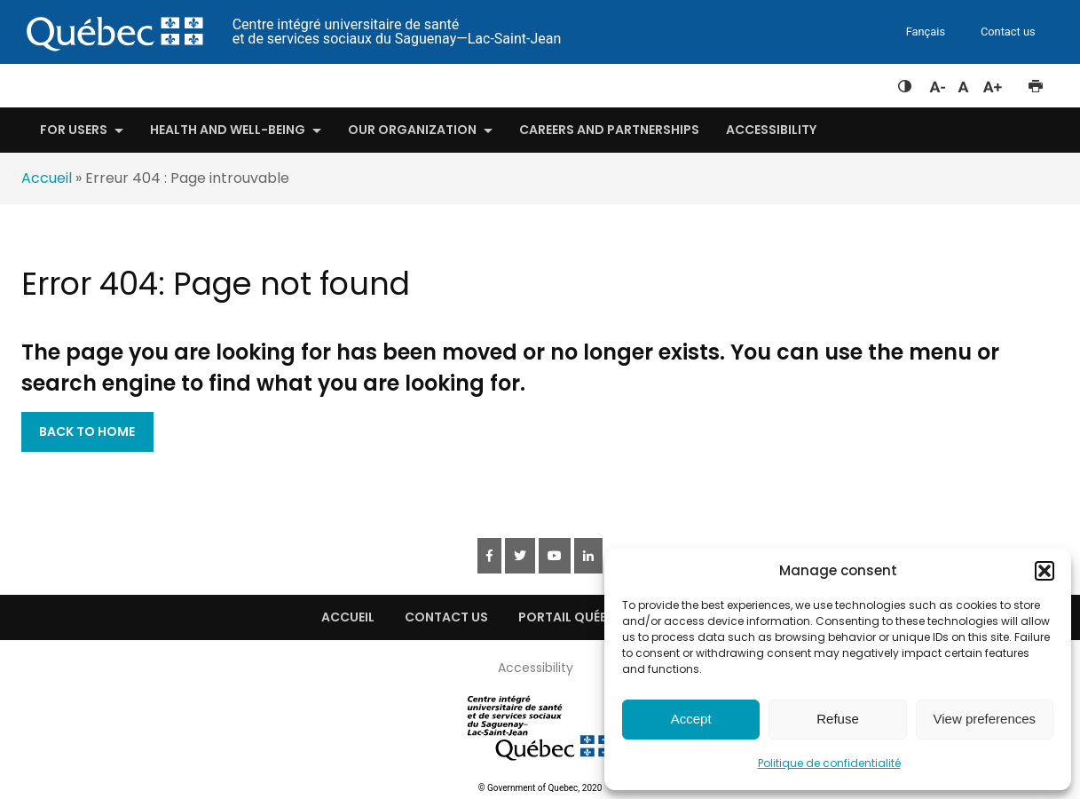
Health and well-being (227, 129)
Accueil (46, 178)
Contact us (1008, 31)
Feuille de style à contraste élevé (904, 82)
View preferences (985, 718)
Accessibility (771, 129)
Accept (691, 718)
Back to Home (87, 431)
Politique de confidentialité (829, 763)
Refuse (837, 718)
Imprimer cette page (1035, 82)
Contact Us (446, 617)
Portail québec (571, 617)
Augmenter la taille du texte (993, 82)
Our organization (412, 129)
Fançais (925, 31)
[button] (1044, 571)
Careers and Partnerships (609, 129)
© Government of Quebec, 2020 (540, 788)
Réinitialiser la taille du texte (963, 82)
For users (73, 129)
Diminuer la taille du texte (936, 84)
